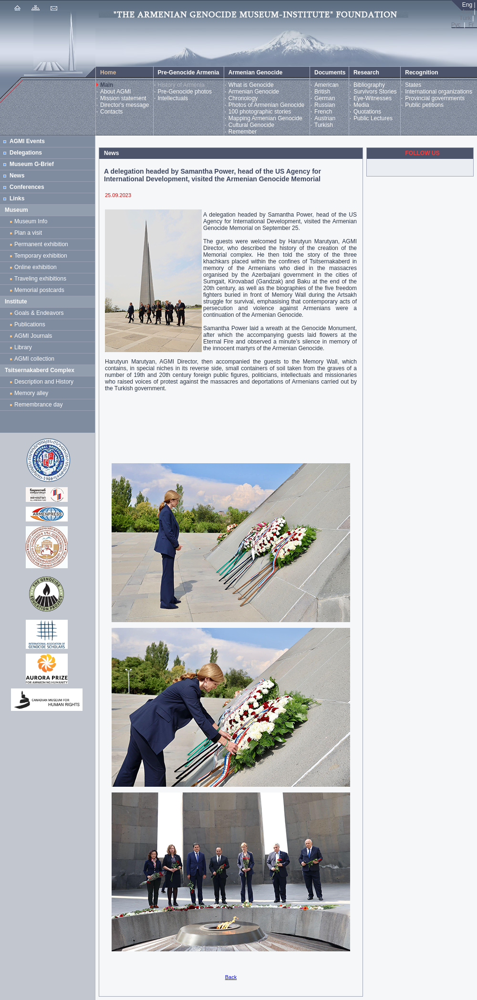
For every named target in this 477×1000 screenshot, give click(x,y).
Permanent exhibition (41, 244)
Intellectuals (173, 98)
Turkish (323, 125)
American (326, 85)
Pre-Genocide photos (185, 91)
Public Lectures (373, 118)
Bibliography (369, 85)
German (324, 98)
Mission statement (123, 98)
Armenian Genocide (253, 91)
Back (231, 977)
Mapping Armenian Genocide (265, 118)
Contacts (111, 111)
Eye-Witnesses (372, 98)
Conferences (27, 187)
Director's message (124, 105)
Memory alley (31, 393)
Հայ (466, 11)
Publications (29, 324)
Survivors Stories (375, 91)
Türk (465, 18)
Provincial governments (435, 98)
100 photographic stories (259, 111)
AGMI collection (34, 358)
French (323, 111)
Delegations (26, 152)
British (322, 91)
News (17, 175)
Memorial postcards (40, 290)
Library (23, 347)
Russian (324, 105)
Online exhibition (37, 267)
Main (106, 85)
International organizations (438, 91)
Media (361, 105)
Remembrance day (38, 404)
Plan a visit (28, 232)
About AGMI (115, 91)
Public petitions (424, 105)
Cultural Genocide (251, 125)
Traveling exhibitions (42, 278)
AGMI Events (27, 141)
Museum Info (30, 221)
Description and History (43, 381)
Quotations (367, 111)
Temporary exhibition (40, 255)
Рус (456, 24)
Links (17, 198)
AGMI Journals (34, 336)
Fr (471, 24)
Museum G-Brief (32, 164)
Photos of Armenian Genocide (266, 105)
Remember (242, 131)
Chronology (243, 98)
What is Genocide (251, 85)
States (413, 85)
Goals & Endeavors (38, 313)
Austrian (324, 118)
